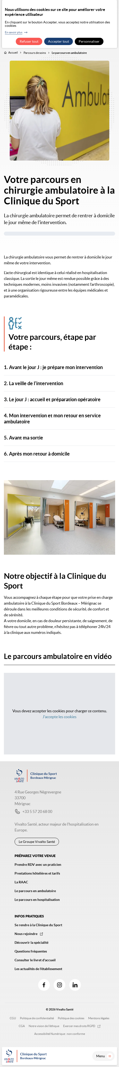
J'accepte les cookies (59, 717)
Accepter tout (58, 41)
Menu (104, 1056)
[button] (59, 367)
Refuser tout (29, 41)
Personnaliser (89, 41)
